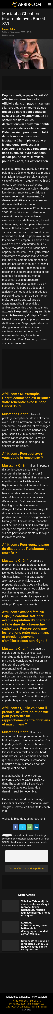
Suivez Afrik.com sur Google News (26, 868)
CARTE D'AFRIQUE (20, 1001)
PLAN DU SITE (35, 1001)
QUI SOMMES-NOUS (17, 1004)
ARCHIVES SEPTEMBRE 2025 (18, 1007)
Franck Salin (8, 29)
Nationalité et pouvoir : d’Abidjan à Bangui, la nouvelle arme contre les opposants (35, 945)
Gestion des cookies (39, 1007)
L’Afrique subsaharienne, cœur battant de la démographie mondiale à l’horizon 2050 (35, 928)
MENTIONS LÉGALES (35, 1004)
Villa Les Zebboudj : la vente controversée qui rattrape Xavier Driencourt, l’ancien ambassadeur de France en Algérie (35, 908)
